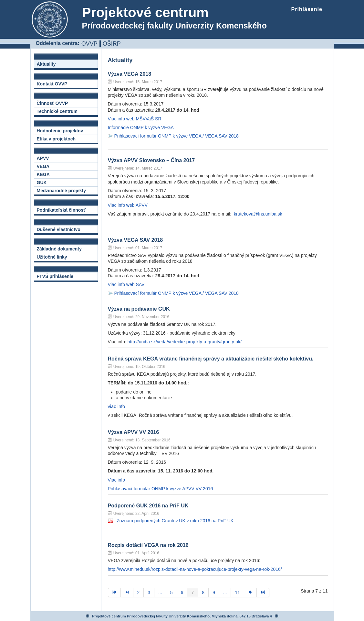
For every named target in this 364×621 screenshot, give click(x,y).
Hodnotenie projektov (60, 130)
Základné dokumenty (59, 248)
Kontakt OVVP (52, 83)
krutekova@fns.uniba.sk (258, 213)
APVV (43, 158)
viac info (116, 406)
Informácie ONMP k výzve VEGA (141, 127)
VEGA (43, 166)
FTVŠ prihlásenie (55, 276)
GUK (42, 182)
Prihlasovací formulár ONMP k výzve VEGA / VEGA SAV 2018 (176, 136)
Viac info (116, 479)
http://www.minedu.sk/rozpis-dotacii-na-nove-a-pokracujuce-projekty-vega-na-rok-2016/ (195, 569)
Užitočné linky (52, 257)
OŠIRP (112, 43)
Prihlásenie (306, 9)
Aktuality (46, 64)
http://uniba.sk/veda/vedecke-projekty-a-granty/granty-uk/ (185, 341)
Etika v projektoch (56, 138)
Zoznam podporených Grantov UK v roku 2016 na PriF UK (175, 520)
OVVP (89, 43)
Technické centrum (57, 111)
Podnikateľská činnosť (61, 210)
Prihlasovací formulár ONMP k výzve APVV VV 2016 (160, 488)
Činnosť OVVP (52, 103)
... (160, 592)
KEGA (43, 174)
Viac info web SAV (126, 284)
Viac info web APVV (128, 205)
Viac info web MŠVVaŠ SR (134, 118)
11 (237, 592)
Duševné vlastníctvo (58, 229)
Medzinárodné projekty (61, 190)
